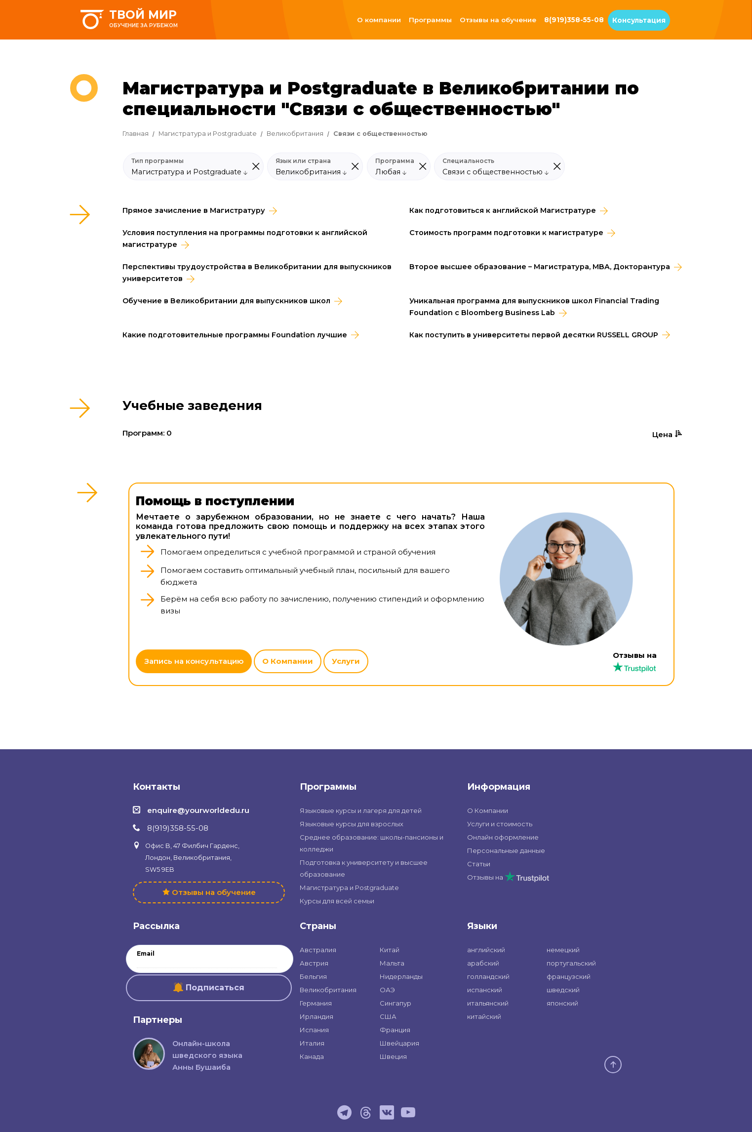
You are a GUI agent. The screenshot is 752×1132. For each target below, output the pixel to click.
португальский (571, 963)
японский (562, 1003)
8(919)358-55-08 (574, 20)
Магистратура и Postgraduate (207, 133)
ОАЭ (387, 990)
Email (146, 953)
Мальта (392, 963)
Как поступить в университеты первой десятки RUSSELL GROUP (533, 334)
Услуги (346, 661)
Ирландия (316, 1016)
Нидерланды (401, 976)
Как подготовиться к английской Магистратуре (502, 210)
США (388, 1016)
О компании (379, 20)
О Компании (287, 661)
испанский (484, 990)
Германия (316, 1003)
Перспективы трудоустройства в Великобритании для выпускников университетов (257, 272)
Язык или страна (303, 161)
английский (486, 950)
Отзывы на (508, 877)
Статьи (478, 864)
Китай (389, 950)
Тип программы (157, 161)
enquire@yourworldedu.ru (198, 810)
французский (569, 976)
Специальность (468, 161)
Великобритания (295, 133)
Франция (395, 1030)
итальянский (488, 1003)
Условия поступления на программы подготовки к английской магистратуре (244, 238)
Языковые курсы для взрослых (351, 824)
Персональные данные (506, 850)
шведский (563, 990)
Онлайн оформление (503, 837)
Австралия (318, 950)
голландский (488, 976)
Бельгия (313, 976)
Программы (430, 20)
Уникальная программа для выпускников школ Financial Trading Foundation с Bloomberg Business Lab (534, 306)
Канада (312, 1056)
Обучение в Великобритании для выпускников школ (226, 300)
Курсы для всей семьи (337, 901)
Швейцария (399, 1043)
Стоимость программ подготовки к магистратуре (506, 232)
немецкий (563, 950)
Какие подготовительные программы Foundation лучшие (234, 334)
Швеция (393, 1056)
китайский (484, 1016)
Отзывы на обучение (498, 20)
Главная (135, 133)
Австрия (314, 963)
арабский (483, 963)
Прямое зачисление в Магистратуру (193, 210)
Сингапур (395, 1003)
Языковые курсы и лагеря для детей (361, 810)
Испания (314, 1030)
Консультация (639, 20)
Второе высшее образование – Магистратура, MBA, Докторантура (539, 266)
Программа (394, 161)
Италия (312, 1043)
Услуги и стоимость (499, 824)
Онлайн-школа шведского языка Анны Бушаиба (207, 1055)
